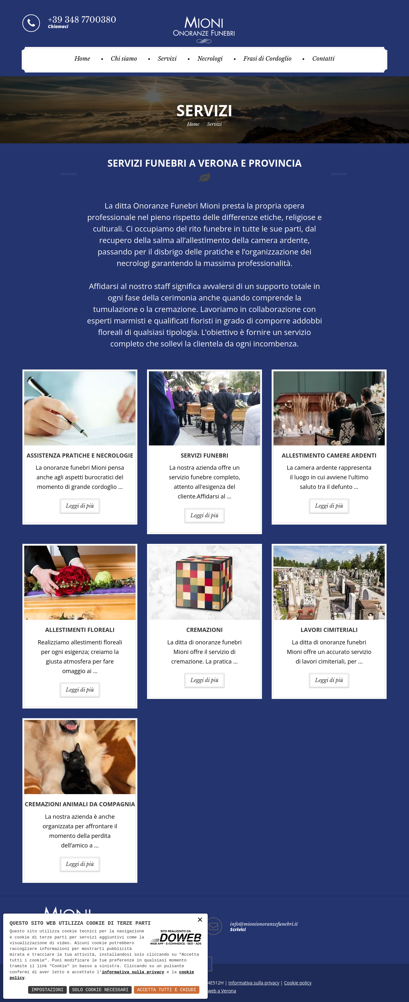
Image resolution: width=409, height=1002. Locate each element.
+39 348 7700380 (82, 20)
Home (82, 58)
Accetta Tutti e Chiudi (166, 990)
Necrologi (210, 58)
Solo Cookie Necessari (100, 990)
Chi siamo (124, 58)
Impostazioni (47, 990)
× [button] (200, 920)
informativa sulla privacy (133, 972)
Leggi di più (80, 506)
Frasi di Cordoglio (267, 58)
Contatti (323, 58)
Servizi (167, 58)
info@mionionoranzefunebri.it (264, 924)
